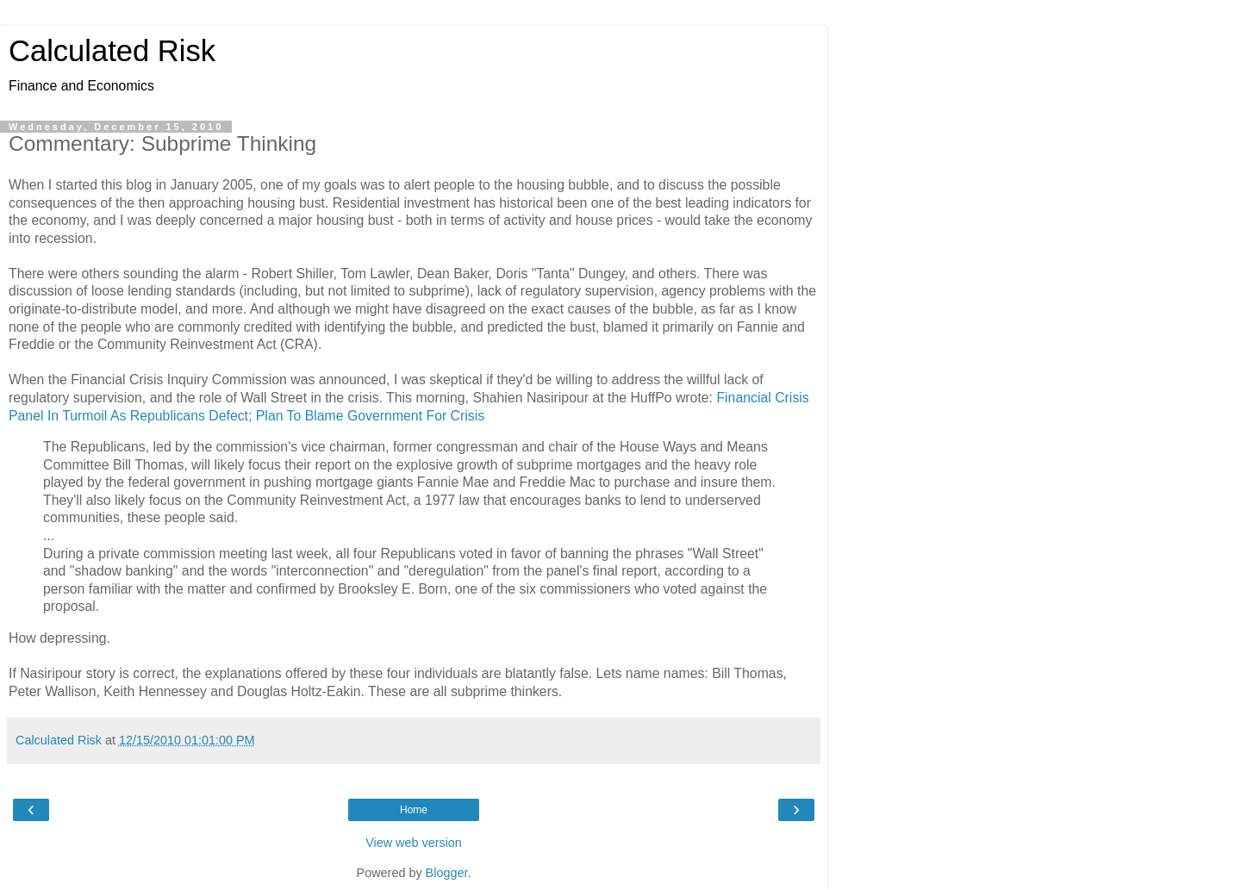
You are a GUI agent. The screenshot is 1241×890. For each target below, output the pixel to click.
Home (413, 810)
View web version (413, 843)
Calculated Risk (112, 50)
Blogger (447, 873)
